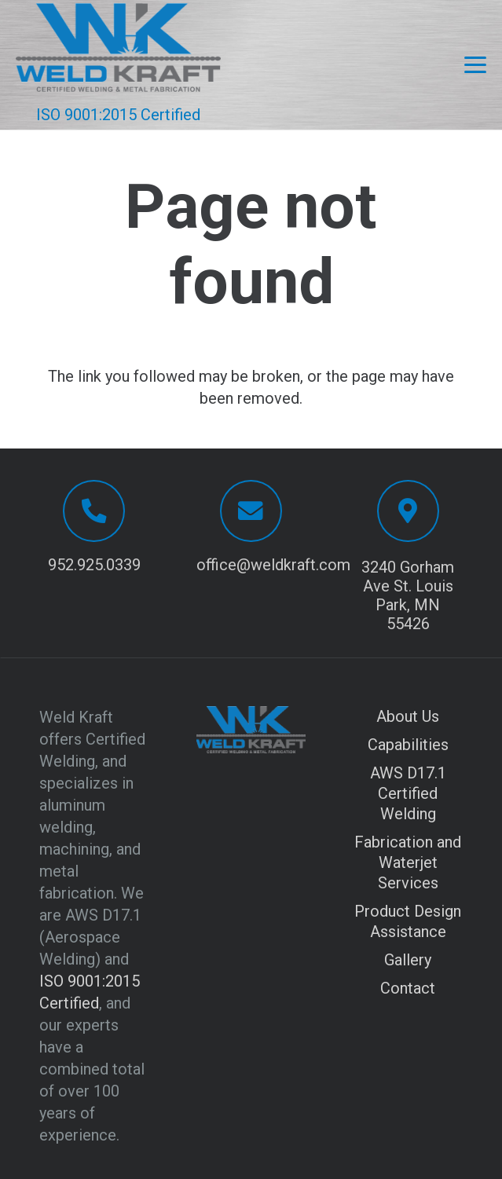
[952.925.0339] (94, 511)
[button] (475, 65)
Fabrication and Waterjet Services (407, 862)
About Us (407, 716)
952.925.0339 (94, 564)
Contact (407, 988)
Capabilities (408, 744)
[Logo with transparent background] (118, 47)
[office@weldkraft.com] (251, 511)
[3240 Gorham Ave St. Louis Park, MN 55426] (408, 511)
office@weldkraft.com (273, 564)
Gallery (407, 959)
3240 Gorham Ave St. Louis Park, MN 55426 (407, 595)
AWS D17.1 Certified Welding (408, 793)
